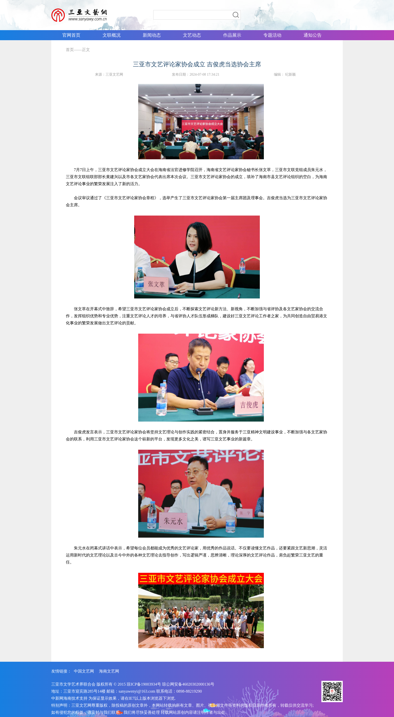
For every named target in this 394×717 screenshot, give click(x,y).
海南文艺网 (109, 671)
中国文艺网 (84, 671)
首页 (70, 49)
